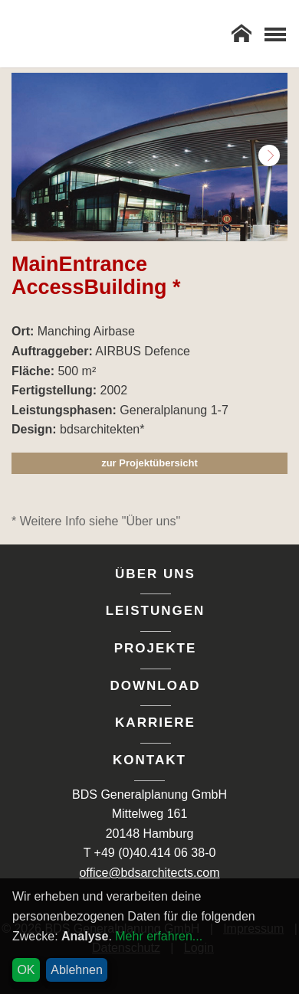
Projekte (155, 648)
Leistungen (155, 610)
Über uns (155, 574)
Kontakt (149, 760)
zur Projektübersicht (149, 463)
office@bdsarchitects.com (149, 872)
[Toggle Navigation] (274, 34)
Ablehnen (77, 969)
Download (155, 685)
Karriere (155, 722)
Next (269, 155)
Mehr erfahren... (158, 936)
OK (25, 969)
